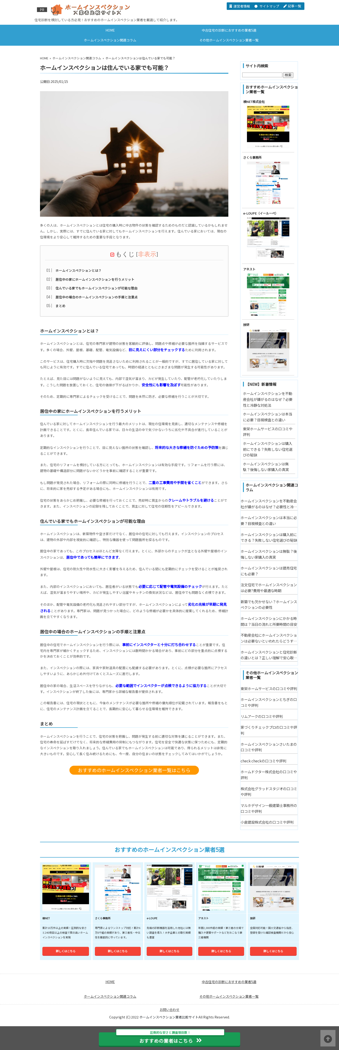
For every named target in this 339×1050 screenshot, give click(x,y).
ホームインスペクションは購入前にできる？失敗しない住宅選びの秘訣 (267, 449)
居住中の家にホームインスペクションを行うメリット (95, 281)
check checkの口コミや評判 (263, 760)
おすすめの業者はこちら (170, 1038)
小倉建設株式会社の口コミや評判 (267, 822)
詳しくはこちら (66, 978)
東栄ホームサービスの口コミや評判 (269, 688)
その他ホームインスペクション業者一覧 (228, 40)
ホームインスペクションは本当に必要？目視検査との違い (269, 520)
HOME (110, 30)
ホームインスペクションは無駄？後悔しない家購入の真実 (269, 554)
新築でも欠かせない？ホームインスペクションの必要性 (269, 604)
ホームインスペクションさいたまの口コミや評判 (269, 747)
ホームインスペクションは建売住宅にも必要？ (269, 570)
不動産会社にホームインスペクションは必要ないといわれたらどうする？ (269, 638)
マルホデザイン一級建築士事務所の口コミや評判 (269, 808)
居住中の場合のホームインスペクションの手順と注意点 (97, 298)
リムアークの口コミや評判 (262, 716)
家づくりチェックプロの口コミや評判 (269, 730)
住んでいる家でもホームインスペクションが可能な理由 (96, 289)
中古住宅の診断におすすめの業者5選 (229, 30)
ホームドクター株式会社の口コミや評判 (269, 774)
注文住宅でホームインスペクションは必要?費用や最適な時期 (269, 587)
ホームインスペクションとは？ (78, 272)
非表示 (147, 256)
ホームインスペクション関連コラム (110, 40)
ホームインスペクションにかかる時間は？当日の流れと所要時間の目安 (269, 621)
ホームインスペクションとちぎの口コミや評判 (269, 702)
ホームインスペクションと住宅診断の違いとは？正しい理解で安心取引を (269, 655)
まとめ (60, 307)
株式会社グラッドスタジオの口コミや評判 (269, 791)
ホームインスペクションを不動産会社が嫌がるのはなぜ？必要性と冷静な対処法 (267, 399)
